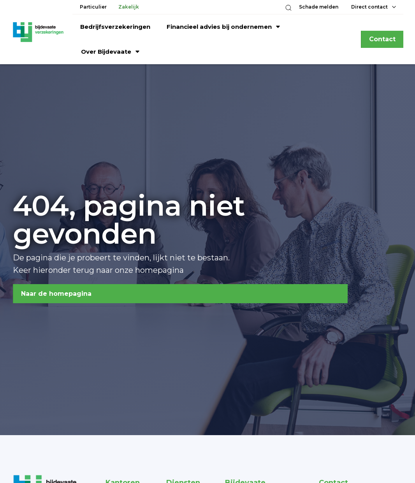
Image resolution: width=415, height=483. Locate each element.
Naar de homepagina (56, 293)
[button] (288, 8)
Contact (382, 39)
